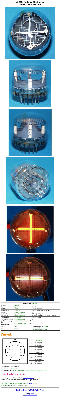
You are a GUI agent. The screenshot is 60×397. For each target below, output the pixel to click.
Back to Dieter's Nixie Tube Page (30, 390)
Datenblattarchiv (28, 378)
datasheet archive (32, 383)
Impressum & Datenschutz (30, 395)
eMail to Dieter (30, 393)
